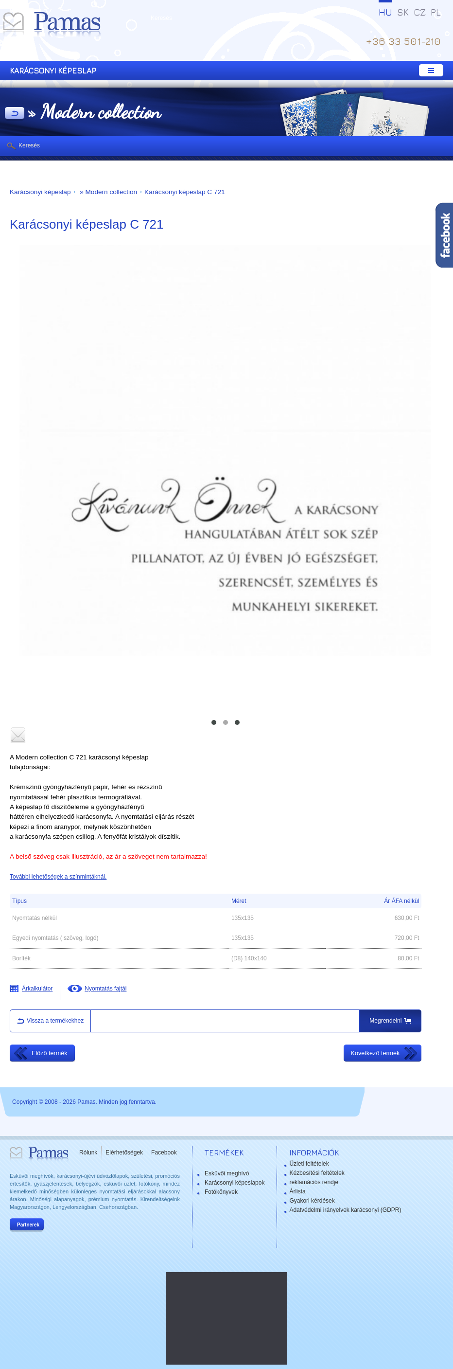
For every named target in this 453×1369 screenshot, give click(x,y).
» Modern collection (107, 192)
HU (385, 12)
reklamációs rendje (313, 1182)
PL (436, 12)
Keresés (29, 145)
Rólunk (88, 1152)
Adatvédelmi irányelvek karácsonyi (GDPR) (345, 1210)
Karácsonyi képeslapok (234, 1182)
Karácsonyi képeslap (40, 192)
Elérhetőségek (124, 1152)
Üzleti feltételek (309, 1163)
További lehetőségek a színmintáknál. (58, 876)
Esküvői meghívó (227, 1173)
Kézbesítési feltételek (316, 1173)
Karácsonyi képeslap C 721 (184, 192)
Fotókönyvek (221, 1192)
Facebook (164, 1152)
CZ (420, 12)
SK (403, 12)
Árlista (297, 1191)
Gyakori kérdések (311, 1200)
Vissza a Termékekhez (14, 114)
